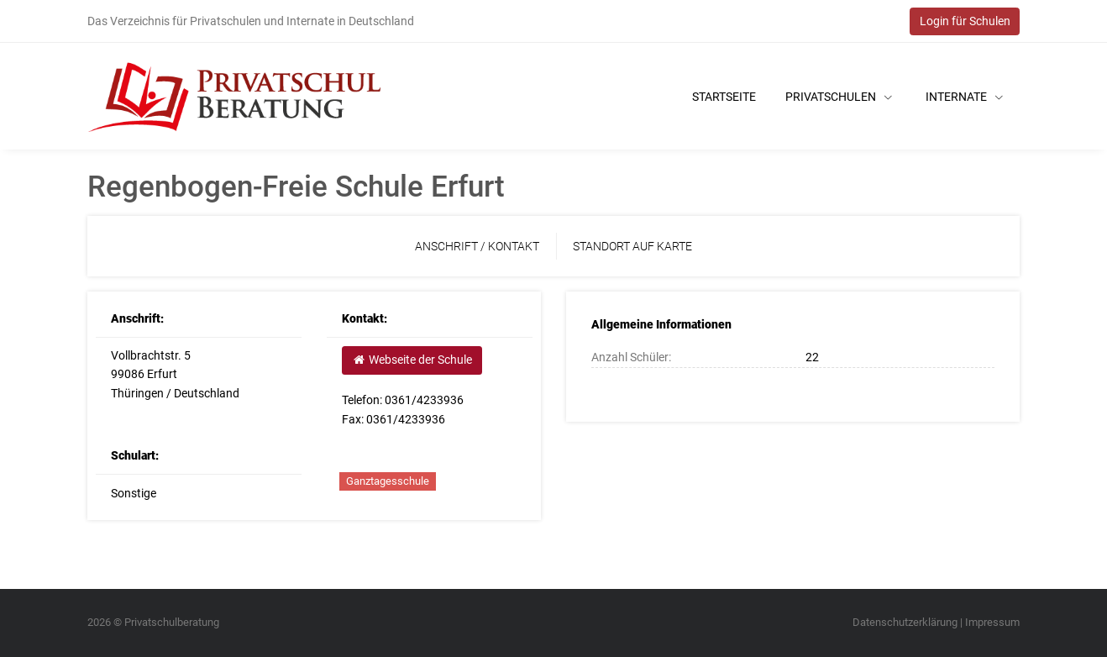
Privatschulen (838, 96)
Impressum (992, 622)
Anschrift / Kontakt (477, 246)
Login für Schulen (965, 21)
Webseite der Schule (411, 359)
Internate (964, 96)
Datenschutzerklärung (905, 622)
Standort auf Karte (632, 246)
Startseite (724, 96)
